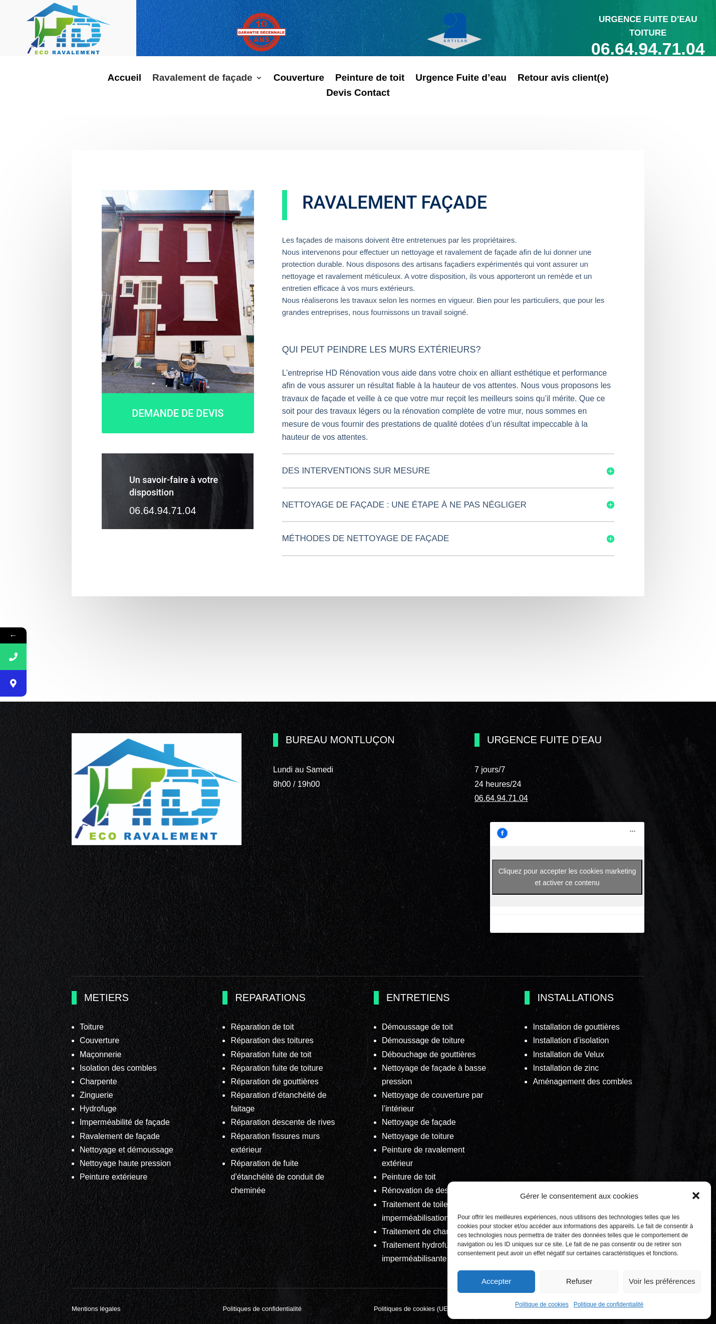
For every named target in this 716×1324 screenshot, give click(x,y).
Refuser (579, 1281)
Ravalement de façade (202, 78)
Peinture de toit (369, 78)
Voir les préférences (662, 1281)
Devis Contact (358, 93)
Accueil (124, 78)
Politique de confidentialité (608, 1304)
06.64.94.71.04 (501, 798)
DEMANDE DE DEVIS (177, 412)
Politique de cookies (542, 1304)
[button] (696, 1196)
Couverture (299, 78)
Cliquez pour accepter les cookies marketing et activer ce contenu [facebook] (567, 877)
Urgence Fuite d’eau (461, 78)
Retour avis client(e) (563, 78)
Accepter (496, 1281)
